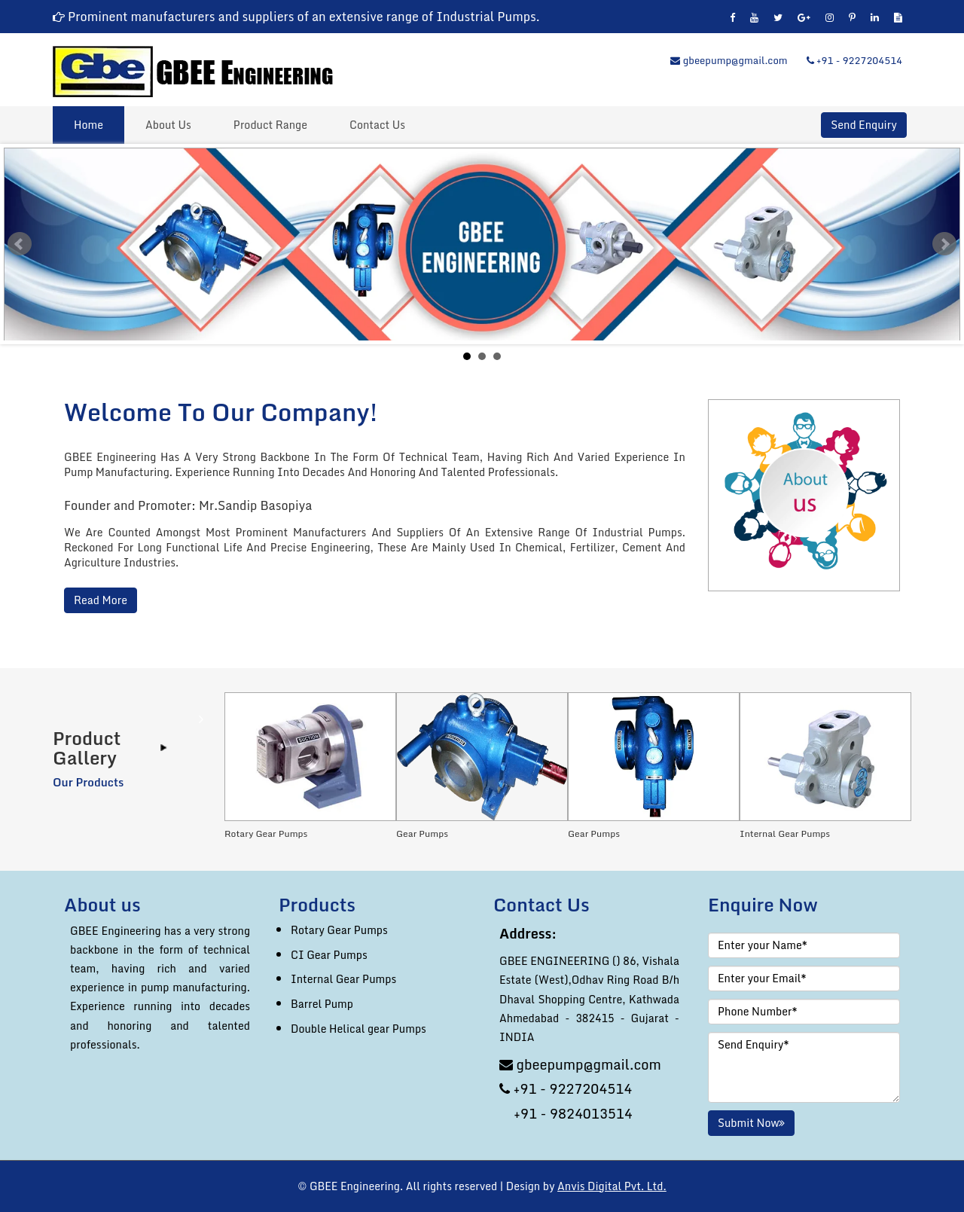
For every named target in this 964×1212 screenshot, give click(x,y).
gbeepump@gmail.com (728, 60)
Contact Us (377, 124)
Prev (20, 244)
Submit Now (751, 1122)
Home (88, 124)
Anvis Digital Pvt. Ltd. (612, 1186)
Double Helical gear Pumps (358, 1028)
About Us (168, 124)
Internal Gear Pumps (343, 979)
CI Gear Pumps (329, 954)
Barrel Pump (322, 1003)
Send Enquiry (863, 125)
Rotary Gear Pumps (339, 930)
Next (944, 244)
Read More (100, 600)
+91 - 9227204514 (854, 60)
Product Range (270, 124)
